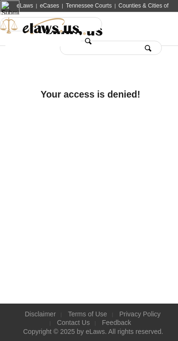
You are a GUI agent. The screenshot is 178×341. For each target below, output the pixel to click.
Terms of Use (87, 314)
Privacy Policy (139, 314)
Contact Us (73, 322)
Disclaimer (40, 314)
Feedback (116, 322)
